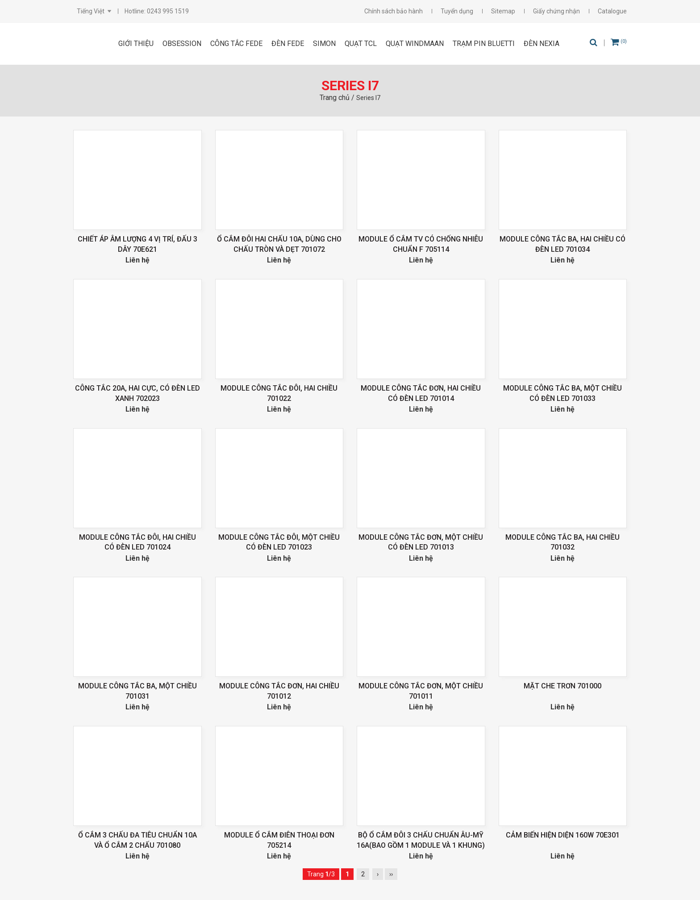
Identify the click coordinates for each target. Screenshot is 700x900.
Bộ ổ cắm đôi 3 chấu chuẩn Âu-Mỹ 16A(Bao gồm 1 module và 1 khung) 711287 (421, 845)
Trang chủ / (338, 97)
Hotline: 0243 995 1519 (157, 11)
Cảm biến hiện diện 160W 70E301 (563, 835)
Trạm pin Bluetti (484, 43)
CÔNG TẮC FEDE (236, 43)
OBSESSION (181, 43)
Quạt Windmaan (415, 43)
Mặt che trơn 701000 (562, 686)
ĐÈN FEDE (287, 43)
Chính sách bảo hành (393, 11)
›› (391, 874)
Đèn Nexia (541, 43)
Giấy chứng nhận (556, 11)
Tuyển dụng (457, 11)
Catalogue (612, 11)
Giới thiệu (136, 43)
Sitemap (503, 11)
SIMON (324, 43)
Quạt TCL (361, 43)
